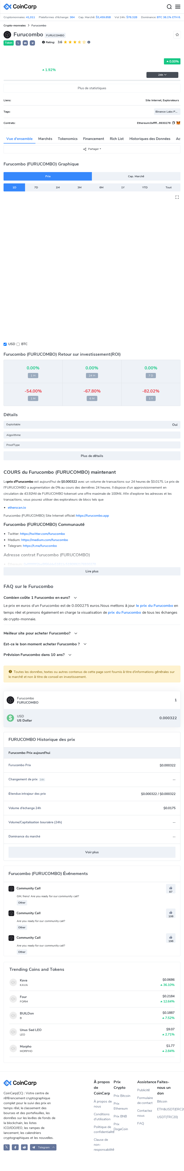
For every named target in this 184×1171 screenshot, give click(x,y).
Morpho (25, 1046)
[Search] (169, 7)
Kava (23, 980)
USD (11, 344)
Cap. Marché (136, 176)
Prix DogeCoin (121, 1126)
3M (79, 187)
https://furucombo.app (92, 515)
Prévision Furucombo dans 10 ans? (38, 654)
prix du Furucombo (124, 612)
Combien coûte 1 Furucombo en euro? (40, 597)
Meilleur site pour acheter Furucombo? (40, 633)
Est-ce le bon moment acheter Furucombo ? (45, 644)
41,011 (30, 17)
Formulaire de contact (145, 1100)
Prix (48, 176)
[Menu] (177, 7)
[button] (25, 43)
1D (14, 187)
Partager (91, 149)
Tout (168, 187)
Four (23, 997)
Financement (93, 138)
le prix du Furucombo (154, 605)
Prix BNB (120, 1116)
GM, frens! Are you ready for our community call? (48, 896)
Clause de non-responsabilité (104, 1144)
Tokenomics (67, 138)
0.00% (172, 61)
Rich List (117, 138)
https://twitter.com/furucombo (42, 534)
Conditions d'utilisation (102, 1116)
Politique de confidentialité (104, 1129)
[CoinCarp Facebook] (15, 1147)
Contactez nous (144, 1113)
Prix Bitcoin (122, 1096)
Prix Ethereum (121, 1106)
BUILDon (27, 1013)
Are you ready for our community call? (41, 921)
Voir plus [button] (92, 852)
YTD (145, 187)
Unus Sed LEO (31, 1030)
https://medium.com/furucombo (44, 540)
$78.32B (131, 17)
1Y (122, 187)
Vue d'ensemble (19, 138)
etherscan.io (17, 507)
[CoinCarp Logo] (21, 7)
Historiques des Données (150, 138)
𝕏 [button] (18, 43)
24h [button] (162, 75)
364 (72, 17)
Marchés (45, 138)
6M (101, 187)
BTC (24, 344)
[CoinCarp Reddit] (24, 1147)
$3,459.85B (103, 17)
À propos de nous (103, 1104)
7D (36, 187)
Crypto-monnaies (15, 25)
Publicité (143, 1090)
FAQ (140, 1123)
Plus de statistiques (92, 88)
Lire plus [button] (92, 571)
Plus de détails (92, 456)
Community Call (25, 888)
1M (58, 187)
